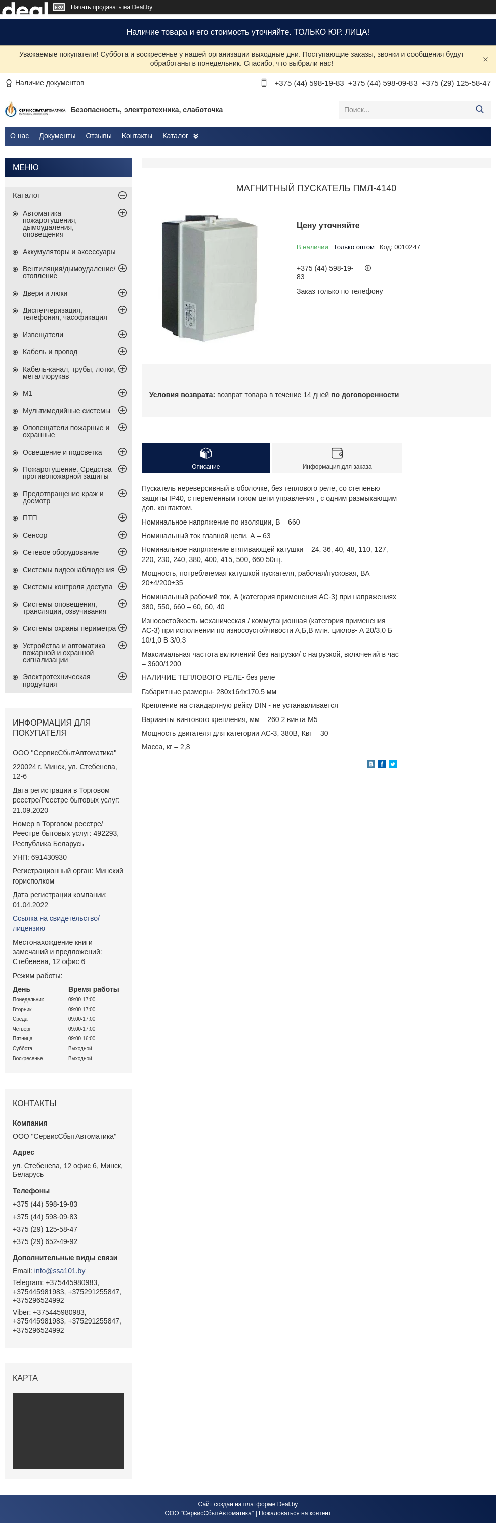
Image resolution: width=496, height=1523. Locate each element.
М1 (27, 393)
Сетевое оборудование (61, 552)
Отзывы (98, 136)
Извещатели (43, 335)
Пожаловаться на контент (295, 1513)
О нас (19, 136)
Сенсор (35, 535)
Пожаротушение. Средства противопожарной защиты (67, 472)
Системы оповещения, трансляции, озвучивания (64, 607)
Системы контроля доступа (68, 587)
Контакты (137, 136)
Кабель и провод (50, 352)
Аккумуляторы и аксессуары (69, 252)
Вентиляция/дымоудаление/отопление (69, 272)
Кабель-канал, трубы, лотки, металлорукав (69, 372)
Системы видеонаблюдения (69, 570)
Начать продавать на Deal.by (111, 7)
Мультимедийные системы (66, 411)
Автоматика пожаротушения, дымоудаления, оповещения (50, 223)
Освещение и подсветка (62, 452)
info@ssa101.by (60, 1271)
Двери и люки (45, 293)
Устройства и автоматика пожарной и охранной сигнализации (64, 653)
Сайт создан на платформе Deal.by (248, 1504)
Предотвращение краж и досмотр (63, 497)
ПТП (30, 518)
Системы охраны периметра (69, 628)
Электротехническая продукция (57, 680)
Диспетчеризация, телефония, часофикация (65, 314)
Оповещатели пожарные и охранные (66, 431)
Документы (57, 136)
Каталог (175, 136)
